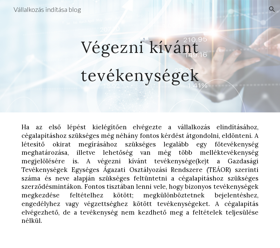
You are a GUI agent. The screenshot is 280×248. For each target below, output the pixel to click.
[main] (140, 56)
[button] (272, 9)
